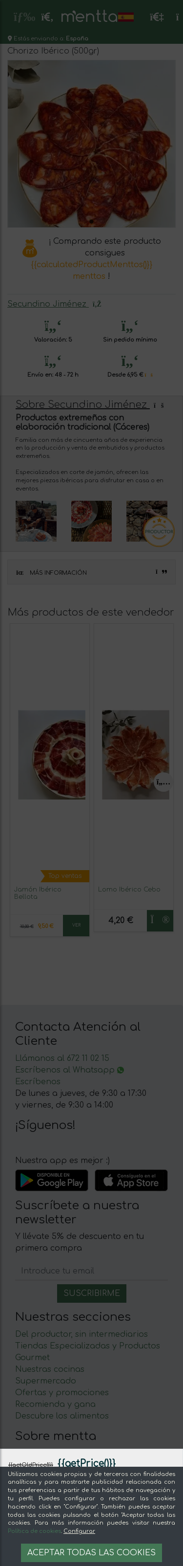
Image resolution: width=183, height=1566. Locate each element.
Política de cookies (34, 1531)
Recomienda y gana (55, 1404)
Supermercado (45, 1381)
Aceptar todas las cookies (91, 1552)
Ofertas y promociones (62, 1392)
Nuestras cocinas (49, 1369)
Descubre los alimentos (62, 1416)
